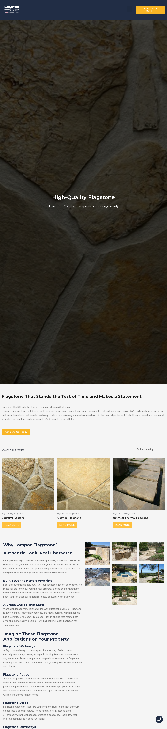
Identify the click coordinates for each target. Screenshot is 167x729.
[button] (129, 9)
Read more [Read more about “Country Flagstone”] (12, 525)
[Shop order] (150, 449)
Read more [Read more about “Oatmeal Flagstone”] (67, 525)
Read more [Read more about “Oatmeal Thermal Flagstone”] (123, 525)
